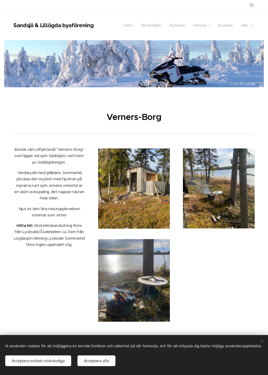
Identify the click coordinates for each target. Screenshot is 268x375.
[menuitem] (128, 25)
